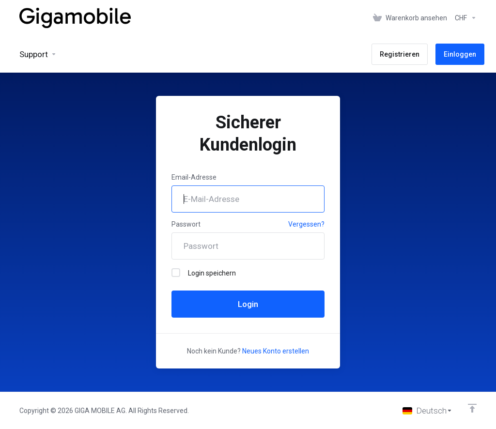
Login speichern (203, 272)
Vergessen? (306, 224)
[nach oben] (472, 408)
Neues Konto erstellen (275, 351)
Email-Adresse (194, 177)
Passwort (186, 224)
